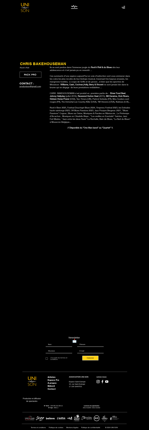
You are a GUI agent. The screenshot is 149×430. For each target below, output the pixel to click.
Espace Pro (53, 380)
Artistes (51, 377)
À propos (52, 383)
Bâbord (51, 386)
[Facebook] (102, 381)
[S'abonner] (90, 358)
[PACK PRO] (30, 75)
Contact (52, 389)
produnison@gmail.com (30, 86)
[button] (123, 7)
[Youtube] (106, 381)
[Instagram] (98, 381)
